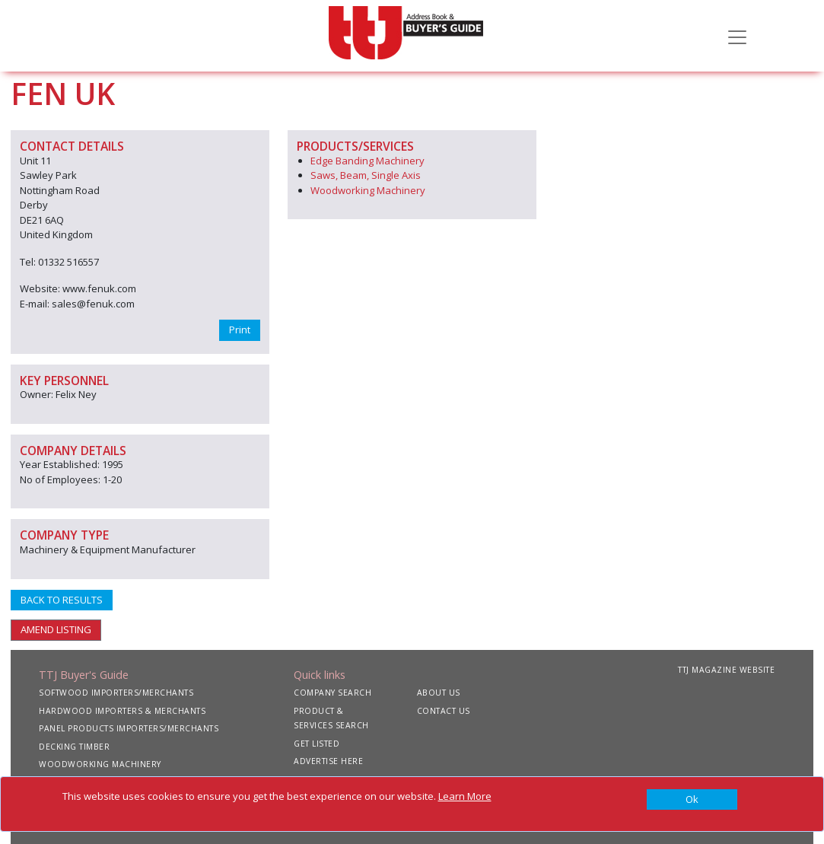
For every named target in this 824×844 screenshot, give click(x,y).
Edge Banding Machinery (367, 160)
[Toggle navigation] (737, 36)
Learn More (465, 796)
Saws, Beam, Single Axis (365, 175)
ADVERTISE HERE (328, 761)
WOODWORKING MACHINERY (100, 764)
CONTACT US (443, 710)
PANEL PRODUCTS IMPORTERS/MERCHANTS (128, 728)
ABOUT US (438, 692)
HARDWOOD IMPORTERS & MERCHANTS (122, 710)
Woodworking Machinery (367, 190)
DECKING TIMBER (74, 746)
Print (239, 329)
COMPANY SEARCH (332, 692)
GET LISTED (316, 743)
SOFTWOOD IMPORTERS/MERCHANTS (116, 692)
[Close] (692, 800)
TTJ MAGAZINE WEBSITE (726, 669)
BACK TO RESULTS (62, 600)
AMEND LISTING (56, 629)
